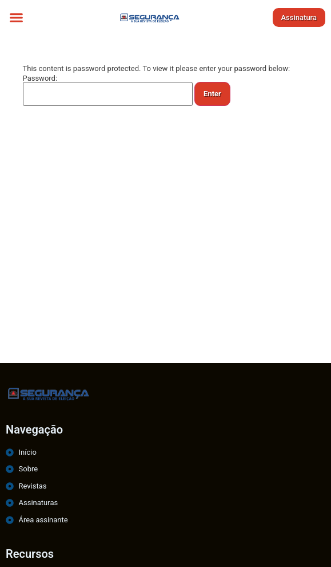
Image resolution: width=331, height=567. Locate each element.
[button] (16, 17)
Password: (108, 90)
